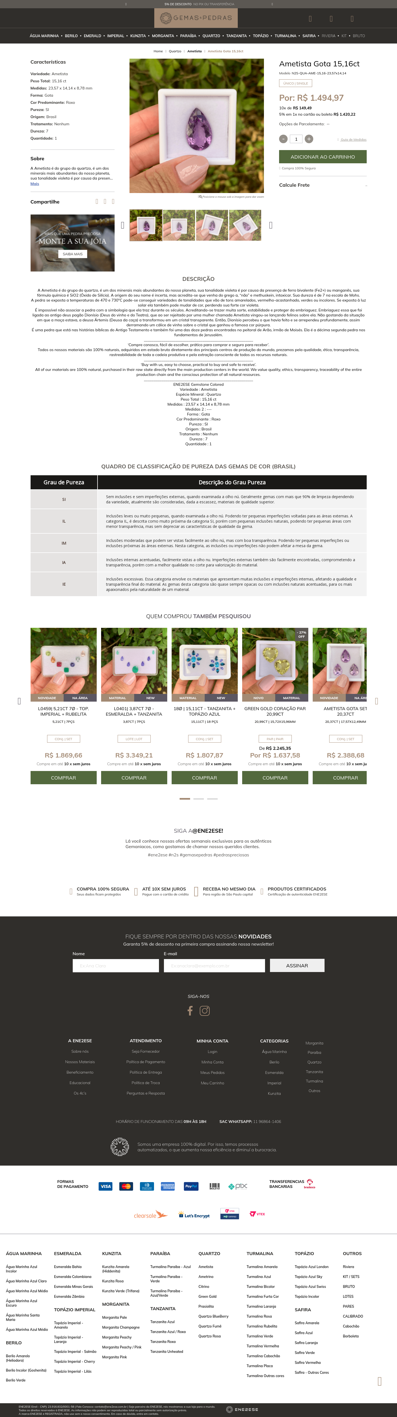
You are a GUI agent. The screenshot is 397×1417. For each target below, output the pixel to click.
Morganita (314, 1043)
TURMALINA (285, 36)
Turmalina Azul (259, 1276)
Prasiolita (206, 1306)
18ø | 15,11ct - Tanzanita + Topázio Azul (205, 711)
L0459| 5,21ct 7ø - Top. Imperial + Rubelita (63, 711)
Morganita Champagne (121, 1327)
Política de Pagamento (145, 1061)
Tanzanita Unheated (166, 1351)
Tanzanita (314, 1071)
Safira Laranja (306, 1342)
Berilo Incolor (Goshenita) (26, 1370)
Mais (35, 183)
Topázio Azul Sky (308, 1276)
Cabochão (351, 1326)
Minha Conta (212, 1062)
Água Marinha (274, 1051)
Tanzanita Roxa (163, 1341)
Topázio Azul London (312, 1266)
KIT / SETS (351, 1276)
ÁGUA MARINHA (44, 36)
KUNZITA (138, 36)
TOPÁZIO (261, 36)
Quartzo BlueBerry (213, 1316)
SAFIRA (309, 36)
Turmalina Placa (260, 1366)
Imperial (274, 1083)
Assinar (297, 965)
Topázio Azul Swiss (310, 1286)
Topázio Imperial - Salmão (75, 1351)
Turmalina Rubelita (262, 1326)
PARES (348, 1306)
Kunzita (274, 1093)
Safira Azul (304, 1333)
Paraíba (314, 1052)
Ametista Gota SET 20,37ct (346, 711)
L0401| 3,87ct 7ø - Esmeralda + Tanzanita (134, 711)
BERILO (71, 36)
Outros (314, 1090)
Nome (79, 953)
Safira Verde (305, 1352)
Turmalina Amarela (262, 1266)
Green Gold (207, 1296)
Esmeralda (274, 1072)
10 (282, 107)
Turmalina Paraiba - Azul (170, 1266)
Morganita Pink (114, 1357)
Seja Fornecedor (146, 1051)
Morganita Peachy (117, 1337)
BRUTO (359, 36)
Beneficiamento (80, 1072)
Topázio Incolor (307, 1296)
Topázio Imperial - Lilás (72, 1371)
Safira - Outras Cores (312, 1372)
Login (212, 1051)
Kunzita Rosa (113, 1281)
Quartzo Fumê (209, 1326)
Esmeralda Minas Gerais (73, 1286)
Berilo (274, 1062)
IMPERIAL (115, 36)
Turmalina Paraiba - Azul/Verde (166, 1293)
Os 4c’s (80, 1093)
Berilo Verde (16, 1380)
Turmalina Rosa (259, 1316)
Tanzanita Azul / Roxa (168, 1331)
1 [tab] (185, 799)
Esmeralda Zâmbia (69, 1296)
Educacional (80, 1082)
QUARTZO (211, 36)
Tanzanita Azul (162, 1322)
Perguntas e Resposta (146, 1093)
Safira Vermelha (308, 1362)
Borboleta (351, 1336)
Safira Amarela (307, 1323)
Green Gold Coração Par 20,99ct (275, 711)
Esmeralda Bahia (68, 1266)
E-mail (170, 953)
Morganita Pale (114, 1317)
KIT (344, 36)
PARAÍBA (188, 36)
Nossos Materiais (80, 1061)
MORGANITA (163, 36)
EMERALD (92, 36)
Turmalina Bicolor (261, 1286)
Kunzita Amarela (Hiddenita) (115, 1268)
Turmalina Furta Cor (263, 1296)
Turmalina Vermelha (263, 1346)
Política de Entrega (146, 1072)
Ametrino (205, 1276)
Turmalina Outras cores (265, 1375)
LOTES (348, 1296)
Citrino (203, 1286)
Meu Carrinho (212, 1083)
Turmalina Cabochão (263, 1356)
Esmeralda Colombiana (72, 1276)
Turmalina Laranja (261, 1306)
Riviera (348, 1266)
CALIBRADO (353, 1316)
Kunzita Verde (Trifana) (121, 1291)
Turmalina (314, 1081)
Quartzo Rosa (209, 1336)
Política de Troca (146, 1082)
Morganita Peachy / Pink (121, 1347)
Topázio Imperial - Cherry (74, 1361)
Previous (126, 4)
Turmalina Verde (260, 1336)
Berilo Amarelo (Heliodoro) (18, 1358)
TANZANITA (236, 36)
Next (272, 4)
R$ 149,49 (302, 107)
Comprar (322, 156)
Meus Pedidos (213, 1072)
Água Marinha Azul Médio (27, 1291)
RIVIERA (329, 36)
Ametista (205, 1266)
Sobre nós (80, 1051)
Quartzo (314, 1062)
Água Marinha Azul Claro (26, 1281)
